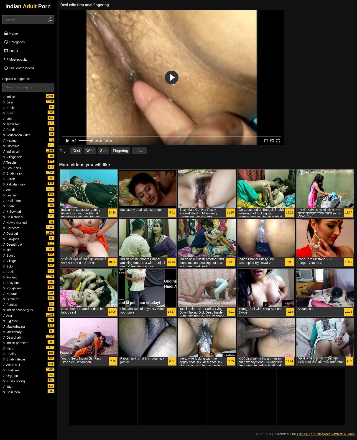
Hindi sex (10, 370)
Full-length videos (18, 67)
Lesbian (10, 195)
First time (10, 146)
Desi (7, 102)
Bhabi (8, 206)
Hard (7, 348)
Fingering (120, 151)
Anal (7, 315)
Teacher (10, 162)
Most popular (15, 59)
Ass (6, 190)
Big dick (10, 321)
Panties (9, 304)
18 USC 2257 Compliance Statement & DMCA (326, 434)
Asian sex (11, 365)
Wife (90, 151)
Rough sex (12, 288)
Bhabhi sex (12, 173)
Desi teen (11, 392)
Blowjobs (10, 239)
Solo (7, 266)
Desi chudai (12, 217)
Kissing (9, 140)
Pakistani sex (13, 184)
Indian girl (11, 151)
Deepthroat (12, 244)
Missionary (12, 332)
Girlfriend (10, 299)
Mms (7, 119)
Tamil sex (11, 124)
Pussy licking (13, 381)
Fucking (10, 277)
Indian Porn (28, 6)
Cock (8, 272)
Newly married (14, 222)
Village (9, 261)
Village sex (12, 157)
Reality (9, 354)
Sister (8, 113)
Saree (8, 179)
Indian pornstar (15, 343)
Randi (8, 129)
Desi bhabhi (12, 337)
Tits (6, 250)
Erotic (8, 108)
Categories (14, 41)
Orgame (10, 376)
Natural (9, 294)
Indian (8, 97)
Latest (10, 50)
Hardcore (10, 228)
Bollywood (11, 212)
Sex (103, 151)
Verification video (16, 135)
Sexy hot (10, 283)
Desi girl (10, 233)
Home (10, 33)
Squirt (8, 255)
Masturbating (13, 326)
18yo (7, 387)
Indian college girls (17, 310)
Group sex (11, 168)
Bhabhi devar (13, 359)
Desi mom (11, 201)
